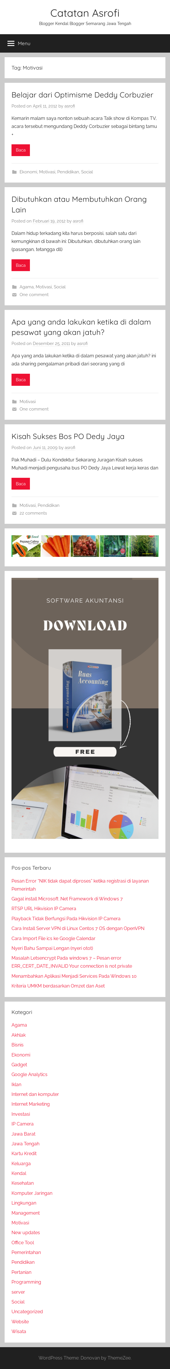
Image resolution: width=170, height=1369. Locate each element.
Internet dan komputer (35, 1094)
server (18, 1292)
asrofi (69, 106)
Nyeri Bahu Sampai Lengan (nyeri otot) (52, 948)
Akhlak (19, 1035)
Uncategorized (27, 1311)
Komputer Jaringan (32, 1193)
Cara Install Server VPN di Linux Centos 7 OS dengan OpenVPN (78, 928)
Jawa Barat (23, 1134)
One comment (34, 294)
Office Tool (23, 1242)
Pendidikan (68, 172)
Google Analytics (29, 1074)
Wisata (19, 1331)
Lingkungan (24, 1203)
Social (87, 172)
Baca (21, 150)
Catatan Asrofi (85, 12)
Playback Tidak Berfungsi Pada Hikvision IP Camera (66, 918)
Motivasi (47, 172)
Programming (26, 1282)
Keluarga (21, 1163)
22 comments (33, 513)
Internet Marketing (31, 1104)
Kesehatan (23, 1183)
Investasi (21, 1114)
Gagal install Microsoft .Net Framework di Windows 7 (67, 899)
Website (20, 1321)
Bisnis (18, 1045)
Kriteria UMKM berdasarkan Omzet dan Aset (58, 986)
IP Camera (23, 1124)
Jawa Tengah (25, 1143)
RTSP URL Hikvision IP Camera (44, 908)
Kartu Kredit (24, 1153)
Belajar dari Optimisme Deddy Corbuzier (82, 94)
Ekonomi (28, 172)
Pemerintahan (26, 1252)
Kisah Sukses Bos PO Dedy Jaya (68, 436)
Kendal (19, 1173)
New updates (26, 1232)
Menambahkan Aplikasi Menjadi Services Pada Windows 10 (74, 976)
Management (26, 1213)
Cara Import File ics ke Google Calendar (53, 938)
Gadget (19, 1064)
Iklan (16, 1084)
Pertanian (21, 1272)
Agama (27, 286)
